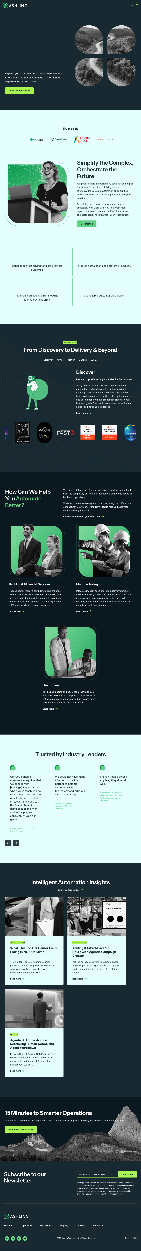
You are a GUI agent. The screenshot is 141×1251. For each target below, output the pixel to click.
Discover (48, 360)
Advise (60, 360)
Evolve (94, 360)
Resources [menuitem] (45, 1225)
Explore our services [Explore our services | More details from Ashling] (20, 90)
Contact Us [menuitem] (97, 1225)
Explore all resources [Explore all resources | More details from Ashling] (70, 890)
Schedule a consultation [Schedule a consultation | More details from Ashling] (21, 1129)
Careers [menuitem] (80, 1225)
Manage (83, 360)
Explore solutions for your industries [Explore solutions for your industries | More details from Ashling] (83, 516)
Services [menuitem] (8, 1225)
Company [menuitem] (63, 1225)
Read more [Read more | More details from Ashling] (17, 979)
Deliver (71, 360)
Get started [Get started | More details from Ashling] (87, 223)
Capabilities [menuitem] (26, 1225)
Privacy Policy (131, 1238)
